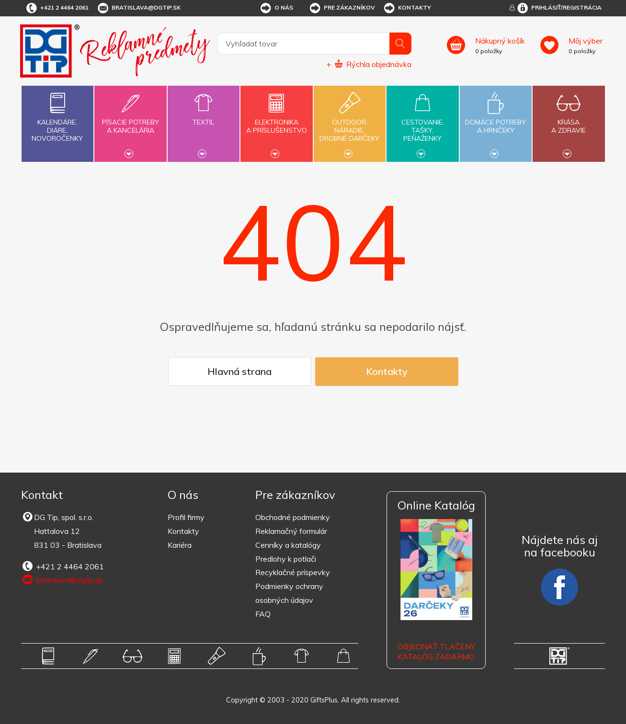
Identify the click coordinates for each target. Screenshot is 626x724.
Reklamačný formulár (291, 531)
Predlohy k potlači (285, 559)
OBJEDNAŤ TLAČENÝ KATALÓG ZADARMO (436, 651)
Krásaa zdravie (568, 121)
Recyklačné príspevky (292, 572)
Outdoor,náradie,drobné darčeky (350, 123)
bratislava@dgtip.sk (138, 8)
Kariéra (180, 545)
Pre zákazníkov (341, 8)
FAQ (263, 614)
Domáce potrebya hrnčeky (496, 121)
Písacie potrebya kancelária (130, 121)
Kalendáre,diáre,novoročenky (57, 115)
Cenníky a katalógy (288, 545)
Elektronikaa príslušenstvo (276, 121)
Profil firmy (186, 517)
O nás (276, 8)
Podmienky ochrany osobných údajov (289, 593)
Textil (203, 117)
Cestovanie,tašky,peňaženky (422, 123)
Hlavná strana (239, 371)
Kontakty (407, 8)
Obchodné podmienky (292, 517)
